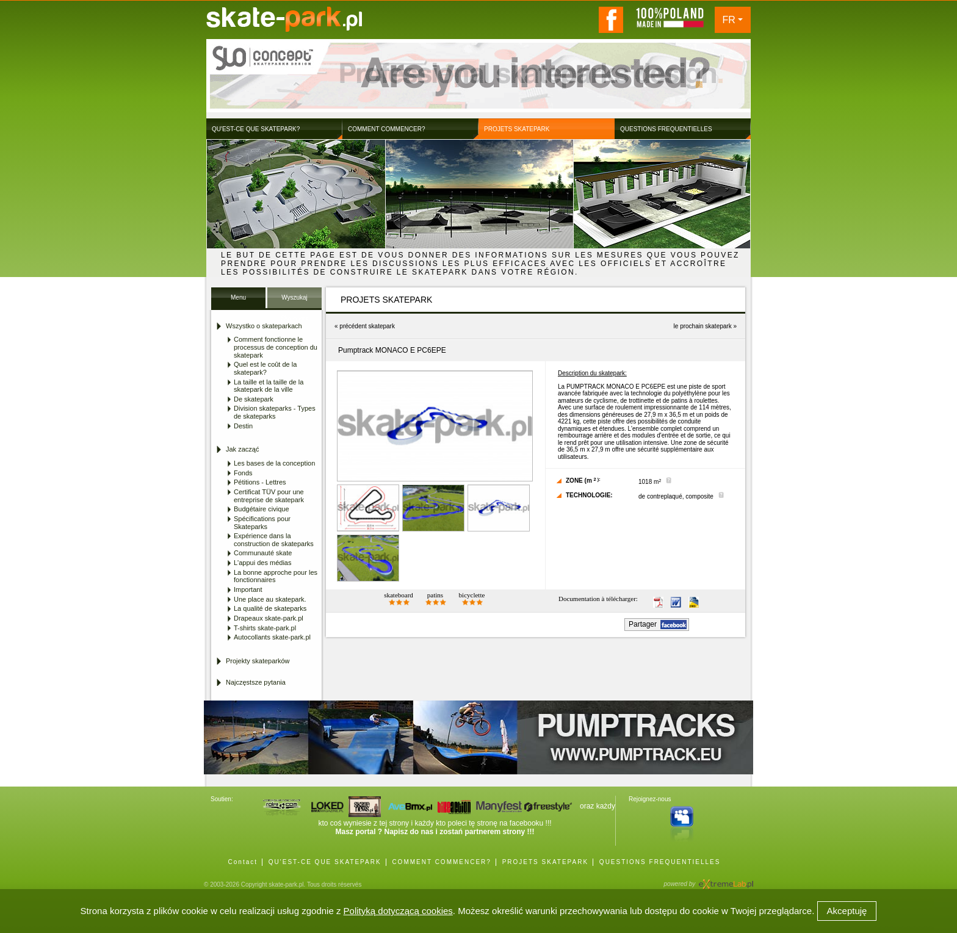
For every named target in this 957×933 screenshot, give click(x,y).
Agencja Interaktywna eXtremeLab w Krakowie (725, 880)
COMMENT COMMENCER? (441, 862)
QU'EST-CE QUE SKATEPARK (325, 862)
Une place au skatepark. (270, 599)
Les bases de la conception (274, 463)
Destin (243, 426)
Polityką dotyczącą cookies (398, 911)
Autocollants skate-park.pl (272, 637)
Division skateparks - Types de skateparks (275, 412)
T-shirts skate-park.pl (265, 628)
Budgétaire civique (261, 509)
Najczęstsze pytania (256, 682)
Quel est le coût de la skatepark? (265, 368)
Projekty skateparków (258, 661)
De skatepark (253, 399)
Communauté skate (263, 553)
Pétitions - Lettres (260, 482)
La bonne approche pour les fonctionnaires (275, 576)
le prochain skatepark (703, 326)
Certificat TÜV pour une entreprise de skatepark (269, 495)
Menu (238, 297)
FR (729, 20)
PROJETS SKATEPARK (545, 862)
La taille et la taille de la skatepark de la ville (268, 386)
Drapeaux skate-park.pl (268, 618)
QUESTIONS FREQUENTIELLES (660, 862)
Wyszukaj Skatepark (294, 301)
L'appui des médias (262, 562)
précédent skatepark (367, 326)
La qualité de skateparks (270, 608)
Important (248, 589)
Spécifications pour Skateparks (262, 522)
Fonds (243, 473)
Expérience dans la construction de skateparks (274, 539)
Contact (243, 862)
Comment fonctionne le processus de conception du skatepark (275, 347)
